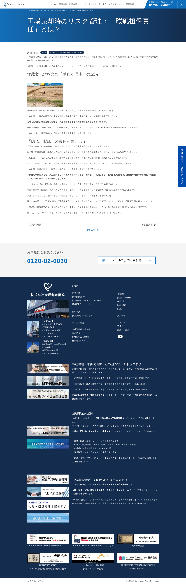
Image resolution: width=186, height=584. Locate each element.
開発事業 (63, 4)
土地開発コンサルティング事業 (87, 301)
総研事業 (73, 4)
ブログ (121, 4)
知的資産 (112, 4)
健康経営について (80, 341)
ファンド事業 (78, 323)
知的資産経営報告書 (81, 329)
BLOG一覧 (93, 230)
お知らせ (121, 322)
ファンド (83, 4)
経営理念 (122, 302)
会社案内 (103, 4)
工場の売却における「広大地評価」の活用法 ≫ (150, 225)
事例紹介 (93, 4)
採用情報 (130, 4)
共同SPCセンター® (82, 304)
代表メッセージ (125, 298)
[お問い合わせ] (181, 4)
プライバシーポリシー (36, 581)
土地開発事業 (79, 297)
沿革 (120, 309)
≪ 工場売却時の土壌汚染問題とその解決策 (36, 225)
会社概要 (122, 305)
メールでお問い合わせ (127, 260)
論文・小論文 (123, 330)
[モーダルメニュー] (138, 4)
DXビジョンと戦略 (80, 337)
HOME (54, 4)
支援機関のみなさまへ (83, 316)
